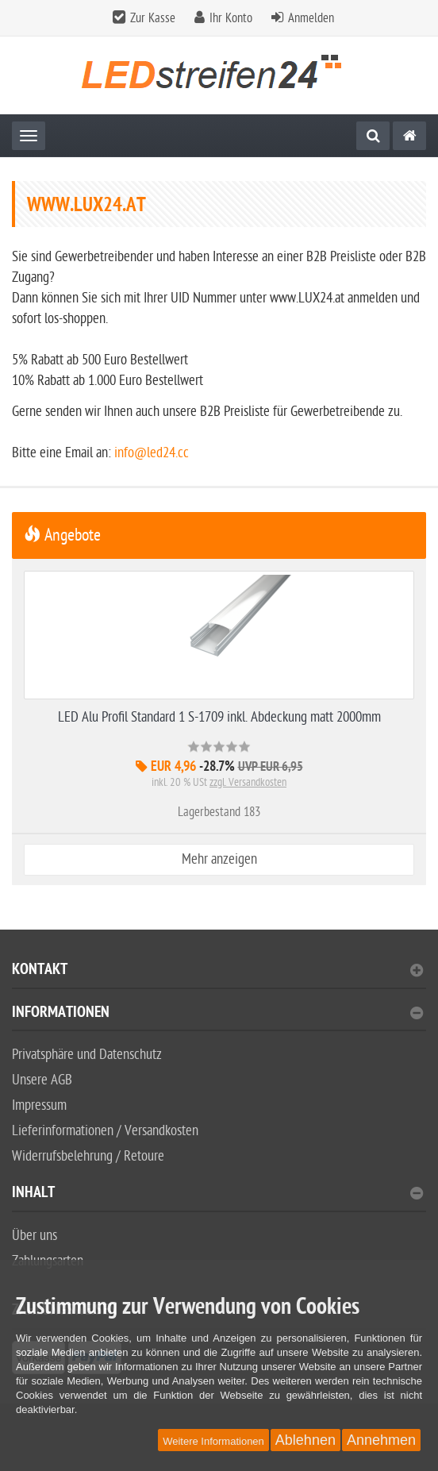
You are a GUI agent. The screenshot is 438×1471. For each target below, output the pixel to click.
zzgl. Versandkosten (247, 782)
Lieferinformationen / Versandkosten (105, 1131)
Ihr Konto (230, 18)
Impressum (39, 1105)
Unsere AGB (42, 1080)
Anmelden (311, 18)
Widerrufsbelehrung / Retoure (88, 1156)
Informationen (217, 1014)
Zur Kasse (152, 18)
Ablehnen (305, 1440)
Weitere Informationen (213, 1441)
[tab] (219, 976)
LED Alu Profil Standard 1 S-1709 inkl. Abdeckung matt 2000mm (219, 717)
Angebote (62, 535)
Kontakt (217, 971)
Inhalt (217, 1194)
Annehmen (381, 1440)
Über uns (34, 1235)
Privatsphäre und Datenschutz (87, 1054)
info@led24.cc (151, 453)
